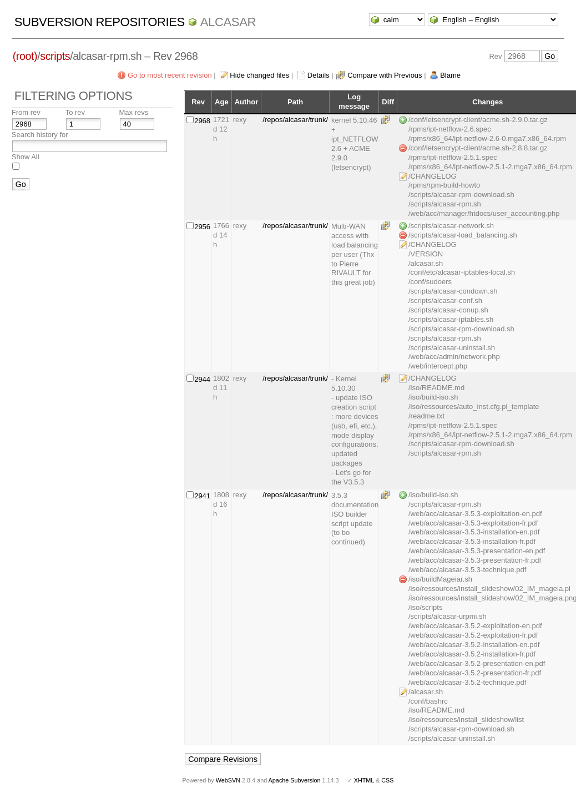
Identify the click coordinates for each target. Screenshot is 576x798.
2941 (202, 496)
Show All (25, 157)
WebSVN (228, 780)
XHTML (364, 780)
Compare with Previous (384, 75)
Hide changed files (259, 75)
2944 (202, 379)
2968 (202, 121)
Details (318, 75)
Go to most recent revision (170, 75)
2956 (202, 227)
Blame (450, 75)
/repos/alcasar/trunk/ (295, 119)
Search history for (40, 134)
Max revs (134, 112)
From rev (26, 112)
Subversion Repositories (99, 22)
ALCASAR (228, 22)
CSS (387, 780)
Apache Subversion (295, 780)
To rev (75, 112)
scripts (55, 56)
